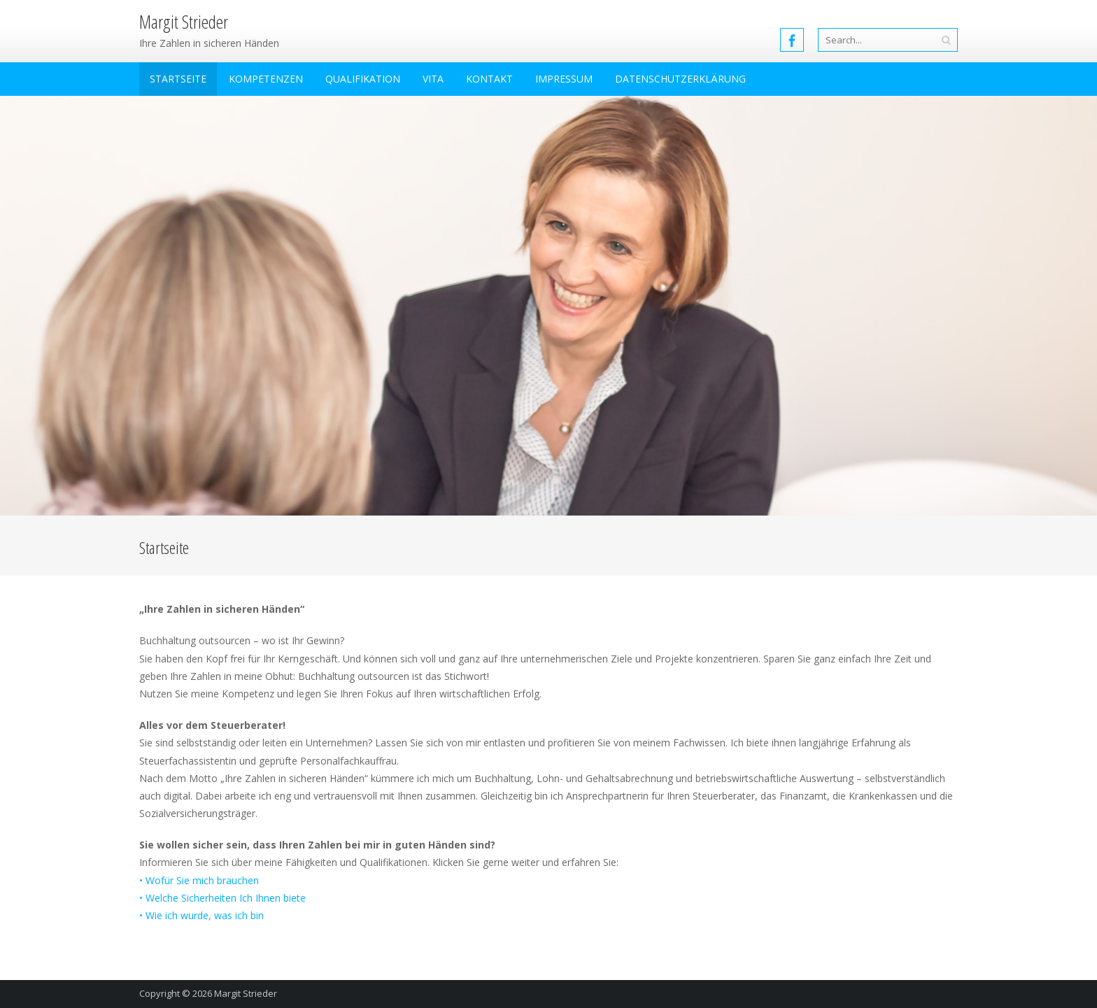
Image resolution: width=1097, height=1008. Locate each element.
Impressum (564, 78)
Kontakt (489, 78)
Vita (433, 78)
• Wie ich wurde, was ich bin (201, 915)
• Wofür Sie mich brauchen (199, 880)
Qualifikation (362, 78)
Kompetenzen (266, 78)
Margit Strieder (245, 993)
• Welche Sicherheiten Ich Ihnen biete (222, 897)
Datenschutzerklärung (680, 78)
